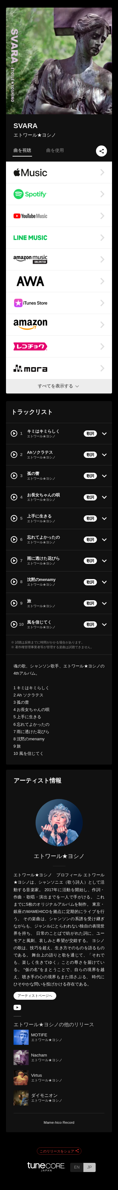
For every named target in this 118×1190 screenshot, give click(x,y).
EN (77, 1167)
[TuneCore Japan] (46, 1169)
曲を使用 (55, 150)
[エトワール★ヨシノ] (59, 822)
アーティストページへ (35, 996)
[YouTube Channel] (17, 1008)
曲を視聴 (22, 150)
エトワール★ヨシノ (35, 135)
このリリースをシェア (59, 1151)
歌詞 (90, 433)
